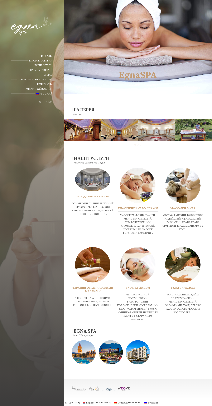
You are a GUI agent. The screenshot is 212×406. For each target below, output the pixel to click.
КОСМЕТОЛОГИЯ (40, 60)
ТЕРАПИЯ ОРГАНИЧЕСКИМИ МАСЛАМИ (92, 289)
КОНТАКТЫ (44, 84)
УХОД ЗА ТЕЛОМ (183, 287)
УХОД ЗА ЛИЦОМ (137, 287)
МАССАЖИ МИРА (183, 208)
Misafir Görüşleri (39, 89)
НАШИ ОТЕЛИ (43, 65)
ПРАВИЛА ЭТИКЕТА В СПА (35, 79)
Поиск (47, 101)
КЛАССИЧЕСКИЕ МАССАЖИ (138, 208)
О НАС (48, 74)
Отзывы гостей (40, 70)
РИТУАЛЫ (45, 55)
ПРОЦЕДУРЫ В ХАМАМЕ (93, 196)
